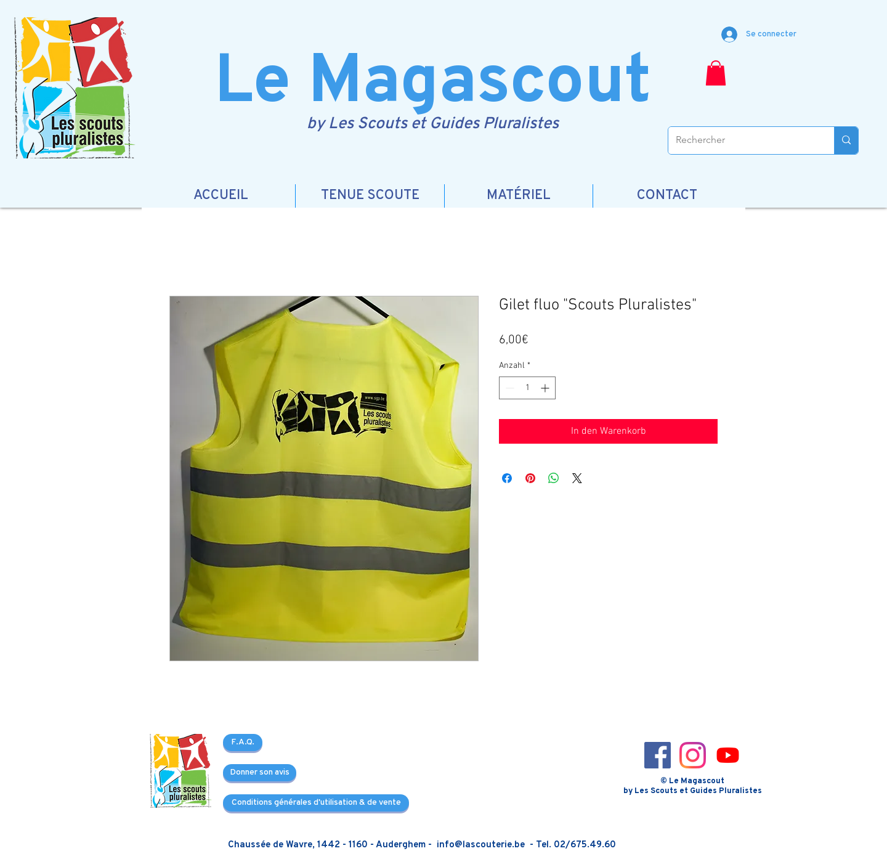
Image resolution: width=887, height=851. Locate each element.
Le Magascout (432, 84)
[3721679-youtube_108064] (728, 755)
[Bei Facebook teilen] (507, 478)
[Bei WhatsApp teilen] (553, 478)
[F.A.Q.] (242, 742)
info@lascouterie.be (481, 845)
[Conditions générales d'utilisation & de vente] (316, 803)
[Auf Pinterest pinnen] (530, 478)
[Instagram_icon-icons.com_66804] (692, 755)
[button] (715, 73)
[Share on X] (577, 478)
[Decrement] (508, 388)
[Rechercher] (742, 140)
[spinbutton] (527, 388)
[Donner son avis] (259, 772)
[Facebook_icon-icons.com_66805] (657, 755)
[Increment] (546, 388)
